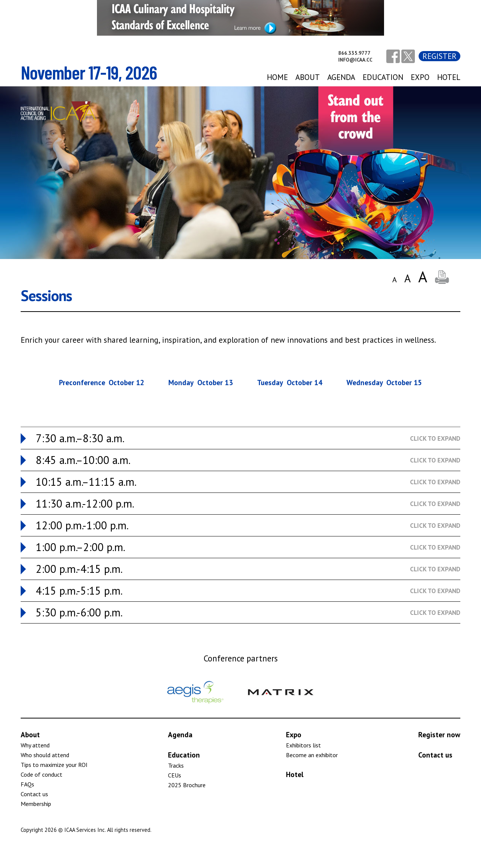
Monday (200, 382)
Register (439, 56)
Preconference (102, 382)
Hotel (448, 77)
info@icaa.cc (355, 59)
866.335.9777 (354, 53)
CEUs (174, 775)
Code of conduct (41, 774)
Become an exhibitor (312, 755)
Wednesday (384, 382)
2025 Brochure (187, 785)
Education (383, 77)
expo (420, 77)
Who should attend (45, 755)
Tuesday (289, 382)
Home (277, 77)
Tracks (176, 765)
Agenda (180, 734)
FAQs (27, 784)
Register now (439, 734)
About (307, 77)
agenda (341, 77)
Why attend (35, 745)
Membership (36, 803)
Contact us (34, 794)
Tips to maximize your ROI (54, 764)
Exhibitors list (303, 745)
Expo (293, 734)
